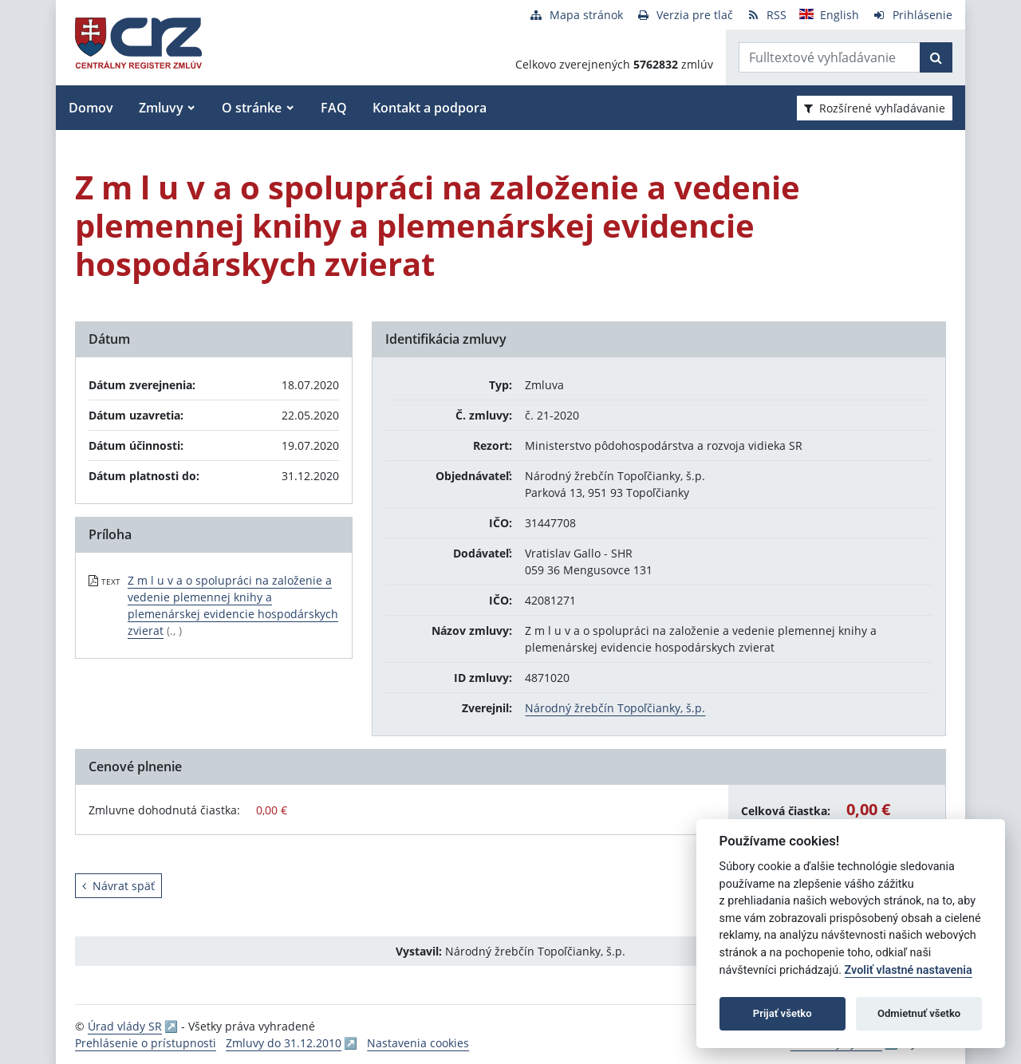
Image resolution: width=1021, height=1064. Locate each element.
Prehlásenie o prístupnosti (145, 1042)
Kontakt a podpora (430, 107)
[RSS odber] (766, 14)
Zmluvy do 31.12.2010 (283, 1042)
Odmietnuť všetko (918, 1013)
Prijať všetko (782, 1013)
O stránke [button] (252, 107)
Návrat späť (118, 885)
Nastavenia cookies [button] (418, 1042)
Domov (91, 107)
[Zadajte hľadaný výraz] (829, 57)
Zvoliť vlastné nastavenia (908, 970)
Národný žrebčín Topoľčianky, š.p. (615, 707)
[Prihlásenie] (912, 14)
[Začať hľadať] (936, 57)
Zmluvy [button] (161, 107)
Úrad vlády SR (125, 1026)
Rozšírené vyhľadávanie (874, 108)
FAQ (334, 107)
